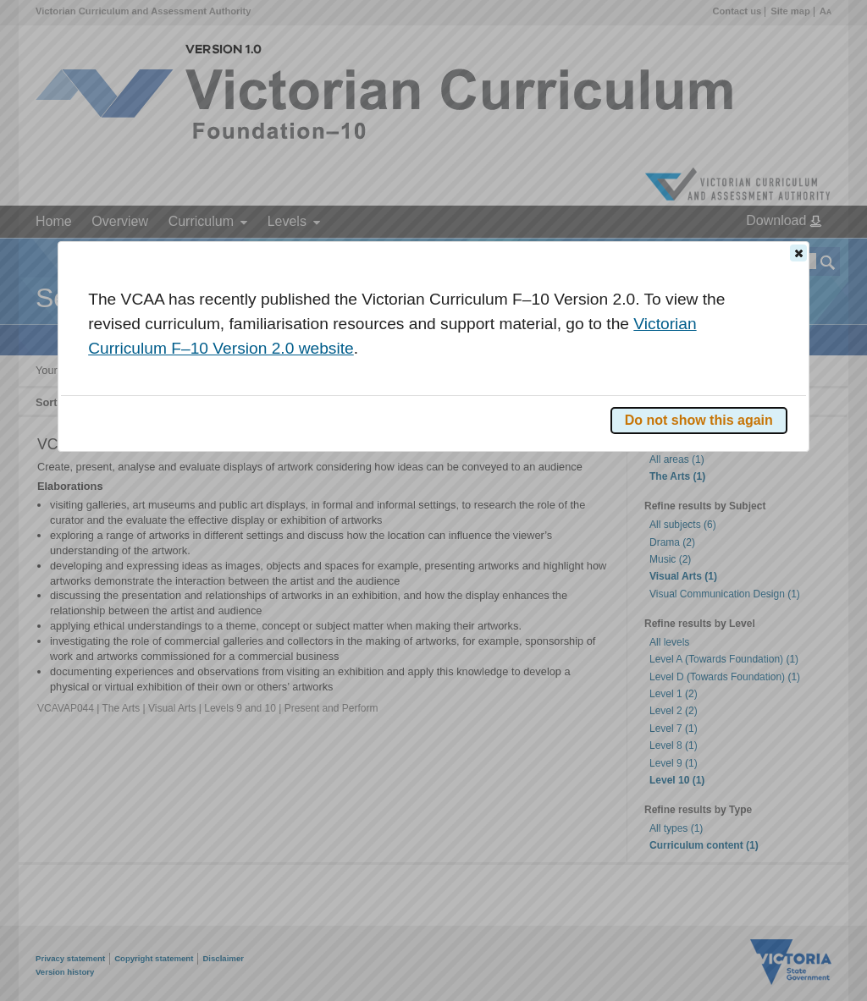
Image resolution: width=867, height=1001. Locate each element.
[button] (798, 253)
